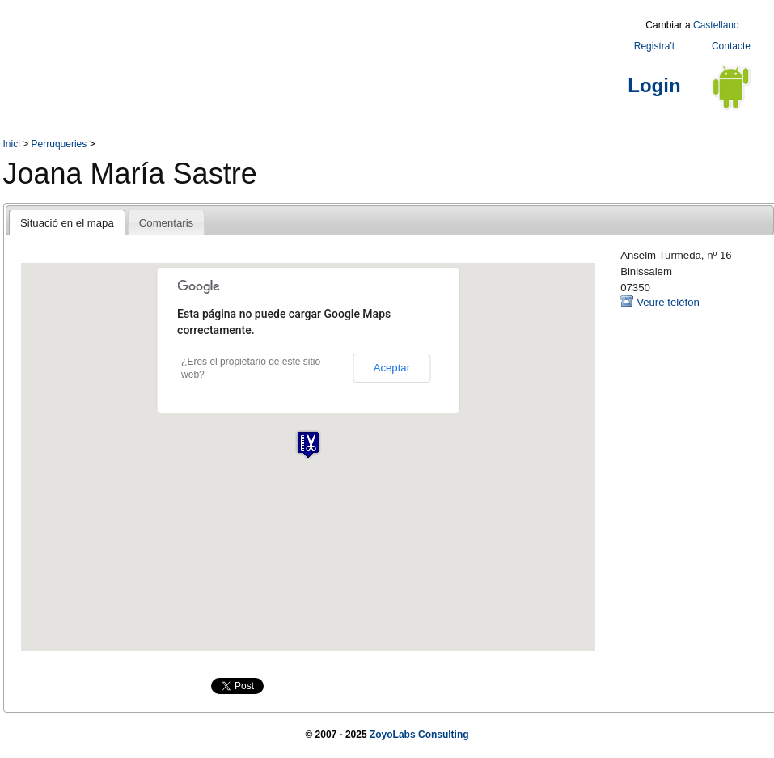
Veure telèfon (668, 302)
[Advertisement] (297, 51)
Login (654, 85)
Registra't (654, 46)
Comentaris (166, 223)
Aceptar (392, 368)
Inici (11, 144)
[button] (308, 444)
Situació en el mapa (67, 223)
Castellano (716, 25)
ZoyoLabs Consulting (419, 734)
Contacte (731, 46)
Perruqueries (59, 144)
